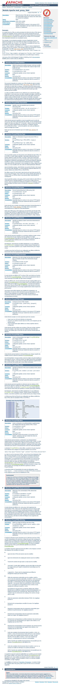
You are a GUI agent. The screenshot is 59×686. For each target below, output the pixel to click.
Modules (37, 2)
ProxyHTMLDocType (48, 22)
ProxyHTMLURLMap (48, 33)
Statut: (4, 19)
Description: (6, 15)
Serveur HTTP (10, 7)
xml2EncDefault (9, 462)
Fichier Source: (6, 22)
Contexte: (7, 73)
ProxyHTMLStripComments (50, 32)
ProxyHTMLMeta (47, 31)
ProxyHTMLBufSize (48, 19)
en (38, 12)
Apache (4, 7)
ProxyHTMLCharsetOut (49, 20)
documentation (36, 57)
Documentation (17, 7)
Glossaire (50, 2)
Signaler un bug (47, 42)
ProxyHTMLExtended (48, 25)
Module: (7, 76)
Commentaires (47, 46)
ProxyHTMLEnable (48, 23)
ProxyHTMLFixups (48, 27)
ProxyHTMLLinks (47, 29)
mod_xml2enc (32, 130)
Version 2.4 (24, 7)
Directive (8, 62)
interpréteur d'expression (25, 662)
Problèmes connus (48, 40)
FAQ (46, 2)
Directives (42, 2)
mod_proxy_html (18, 49)
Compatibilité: (6, 24)
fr (40, 12)
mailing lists (48, 677)
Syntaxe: (7, 69)
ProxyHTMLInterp (47, 28)
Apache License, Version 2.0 (15, 683)
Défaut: (7, 71)
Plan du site (55, 2)
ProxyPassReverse (7, 36)
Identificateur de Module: (9, 21)
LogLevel (30, 183)
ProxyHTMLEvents (48, 24)
